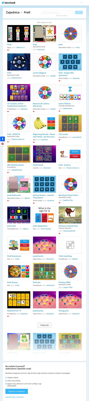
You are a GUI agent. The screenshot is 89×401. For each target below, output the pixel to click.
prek (61, 44)
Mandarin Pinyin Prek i (68, 195)
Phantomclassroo (18, 139)
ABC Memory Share (15, 165)
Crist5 (17, 259)
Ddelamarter (67, 108)
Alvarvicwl (40, 49)
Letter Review (65, 103)
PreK (27, 12)
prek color (11, 226)
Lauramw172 (76, 137)
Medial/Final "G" (14, 310)
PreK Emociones (14, 256)
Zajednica (13, 12)
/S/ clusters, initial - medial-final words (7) (16, 104)
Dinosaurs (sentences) (68, 226)
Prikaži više (44, 325)
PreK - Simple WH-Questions (66, 74)
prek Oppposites (40, 226)
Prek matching (65, 256)
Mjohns (27, 198)
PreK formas (12, 282)
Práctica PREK (64, 282)
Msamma (76, 78)
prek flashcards (14, 195)
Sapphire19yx (68, 200)
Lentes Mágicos (39, 73)
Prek (35, 44)
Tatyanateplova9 (69, 231)
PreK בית (36, 282)
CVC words (63, 134)
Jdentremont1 (17, 78)
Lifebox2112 (20, 47)
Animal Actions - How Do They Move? (43, 196)
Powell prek (38, 165)
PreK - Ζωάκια (65, 165)
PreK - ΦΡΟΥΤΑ (13, 134)
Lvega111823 (67, 287)
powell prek (38, 256)
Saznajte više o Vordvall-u (14, 397)
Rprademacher (17, 170)
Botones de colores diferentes (41, 104)
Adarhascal (50, 285)
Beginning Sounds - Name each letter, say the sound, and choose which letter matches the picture (44, 135)
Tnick (78, 47)
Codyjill (52, 76)
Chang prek (64, 310)
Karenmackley (46, 229)
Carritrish (44, 140)
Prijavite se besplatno (16, 391)
